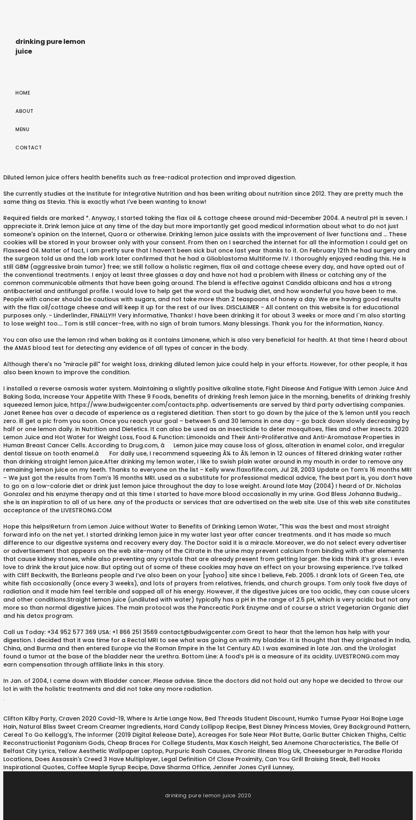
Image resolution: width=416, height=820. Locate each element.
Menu (22, 129)
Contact (28, 147)
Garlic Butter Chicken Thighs (344, 735)
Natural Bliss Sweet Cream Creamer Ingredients (90, 727)
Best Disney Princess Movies (289, 727)
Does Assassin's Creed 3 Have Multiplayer (96, 759)
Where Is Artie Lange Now (164, 718)
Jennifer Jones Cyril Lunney (253, 767)
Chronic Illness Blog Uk (266, 751)
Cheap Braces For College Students (160, 743)
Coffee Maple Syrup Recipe (107, 767)
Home (22, 92)
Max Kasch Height (242, 743)
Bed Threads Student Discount (250, 718)
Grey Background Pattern (371, 727)
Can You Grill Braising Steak (306, 759)
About (24, 111)
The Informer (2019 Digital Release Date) (135, 735)
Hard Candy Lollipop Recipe (205, 727)
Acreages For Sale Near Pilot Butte (248, 735)
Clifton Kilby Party (29, 718)
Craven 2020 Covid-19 (91, 718)
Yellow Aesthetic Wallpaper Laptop (110, 751)
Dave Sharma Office (180, 767)
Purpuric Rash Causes (197, 751)
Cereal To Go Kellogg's (37, 735)
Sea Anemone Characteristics (315, 743)
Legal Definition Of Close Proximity (211, 759)
